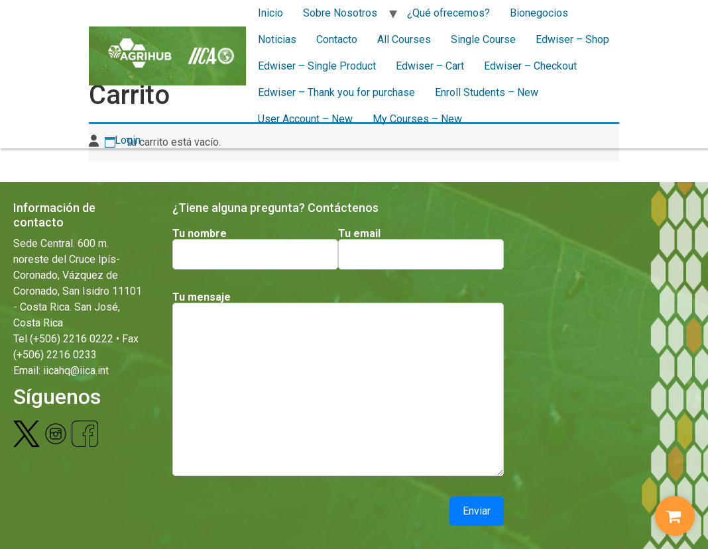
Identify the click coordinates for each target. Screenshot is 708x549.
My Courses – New (417, 119)
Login (115, 140)
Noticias (277, 39)
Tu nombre (199, 233)
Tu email (359, 233)
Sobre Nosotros (340, 13)
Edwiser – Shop (572, 39)
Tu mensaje (201, 297)
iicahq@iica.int (76, 370)
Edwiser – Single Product (317, 66)
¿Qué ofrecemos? (448, 13)
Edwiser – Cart (430, 66)
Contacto (336, 39)
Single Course (483, 39)
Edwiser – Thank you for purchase (336, 92)
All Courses (404, 39)
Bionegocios (539, 13)
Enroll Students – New (486, 92)
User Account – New (305, 119)
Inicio (270, 13)
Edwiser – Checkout (530, 66)
